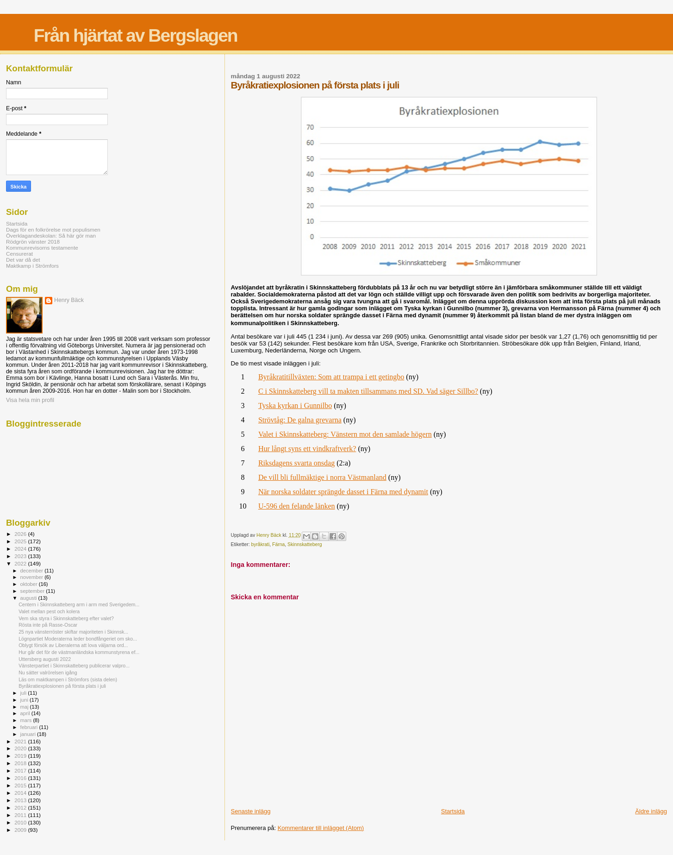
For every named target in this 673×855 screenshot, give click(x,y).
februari (29, 727)
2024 (21, 549)
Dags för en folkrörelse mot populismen (53, 229)
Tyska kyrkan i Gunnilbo (295, 405)
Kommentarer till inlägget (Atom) (321, 827)
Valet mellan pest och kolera (49, 611)
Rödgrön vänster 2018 (33, 242)
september (33, 591)
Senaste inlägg (251, 811)
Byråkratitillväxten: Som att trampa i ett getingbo (331, 377)
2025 (21, 541)
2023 (21, 556)
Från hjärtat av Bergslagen (135, 35)
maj (25, 707)
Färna (278, 544)
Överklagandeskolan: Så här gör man (51, 236)
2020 (21, 748)
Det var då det (23, 260)
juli (24, 693)
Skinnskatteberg (304, 544)
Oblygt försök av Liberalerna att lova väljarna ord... (73, 645)
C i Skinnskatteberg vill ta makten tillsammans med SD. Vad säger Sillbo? (368, 391)
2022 (21, 563)
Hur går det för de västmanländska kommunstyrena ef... (79, 652)
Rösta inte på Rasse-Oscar (48, 625)
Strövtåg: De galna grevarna (300, 420)
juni (25, 700)
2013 (21, 800)
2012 (21, 808)
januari (28, 734)
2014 (21, 793)
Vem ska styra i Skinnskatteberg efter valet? (66, 618)
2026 (21, 534)
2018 (21, 763)
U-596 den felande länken (296, 506)
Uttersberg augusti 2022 (45, 659)
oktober (29, 584)
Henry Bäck (69, 300)
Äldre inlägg (651, 811)
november (32, 577)
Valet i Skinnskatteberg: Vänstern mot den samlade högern (345, 434)
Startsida (453, 811)
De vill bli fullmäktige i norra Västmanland (322, 477)
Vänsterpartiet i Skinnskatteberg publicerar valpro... (74, 665)
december (32, 570)
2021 (21, 741)
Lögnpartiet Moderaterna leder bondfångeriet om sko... (78, 638)
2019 (21, 756)
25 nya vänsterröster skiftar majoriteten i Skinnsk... (73, 632)
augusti (29, 598)
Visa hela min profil (30, 400)
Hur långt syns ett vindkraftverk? (307, 449)
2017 (21, 770)
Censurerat (19, 254)
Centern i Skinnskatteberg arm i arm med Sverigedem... (79, 604)
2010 (21, 822)
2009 (21, 830)
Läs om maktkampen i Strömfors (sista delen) (68, 679)
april (25, 713)
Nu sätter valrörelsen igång (48, 672)
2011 (21, 815)
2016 (21, 778)
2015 (21, 785)
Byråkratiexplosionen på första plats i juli (62, 686)
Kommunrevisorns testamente (42, 248)
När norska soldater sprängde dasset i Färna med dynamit (343, 492)
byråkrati (260, 544)
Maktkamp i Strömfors (32, 266)
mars (26, 720)
